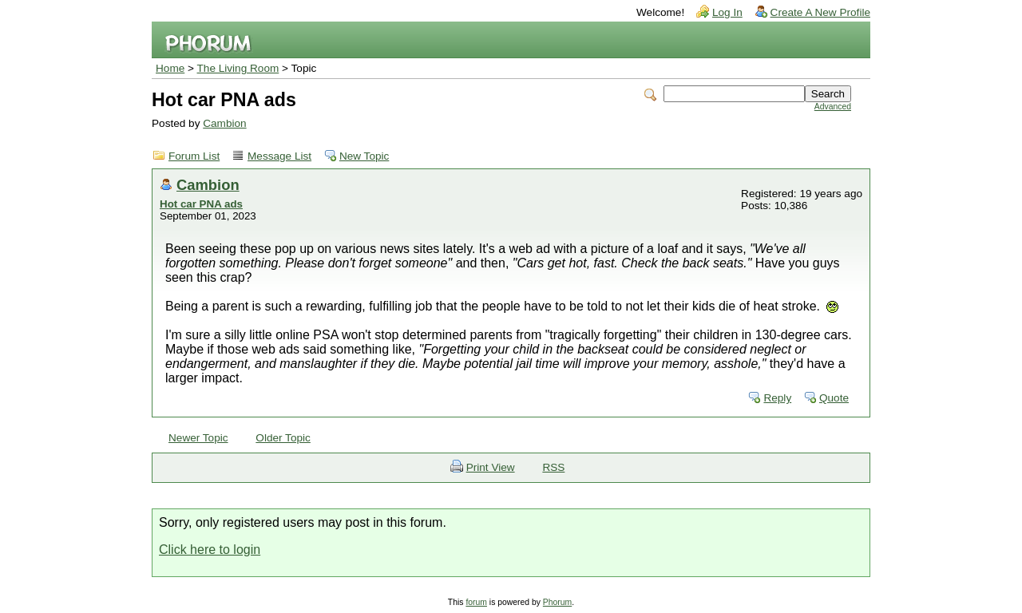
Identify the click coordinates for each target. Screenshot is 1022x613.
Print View (490, 467)
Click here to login (209, 549)
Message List (279, 156)
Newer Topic (198, 438)
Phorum (557, 602)
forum (476, 602)
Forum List (194, 156)
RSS (553, 467)
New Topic (364, 156)
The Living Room (238, 68)
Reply (777, 398)
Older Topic (283, 438)
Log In (727, 12)
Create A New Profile (820, 12)
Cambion (224, 123)
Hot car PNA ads (201, 204)
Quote (834, 398)
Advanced (832, 106)
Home (170, 68)
